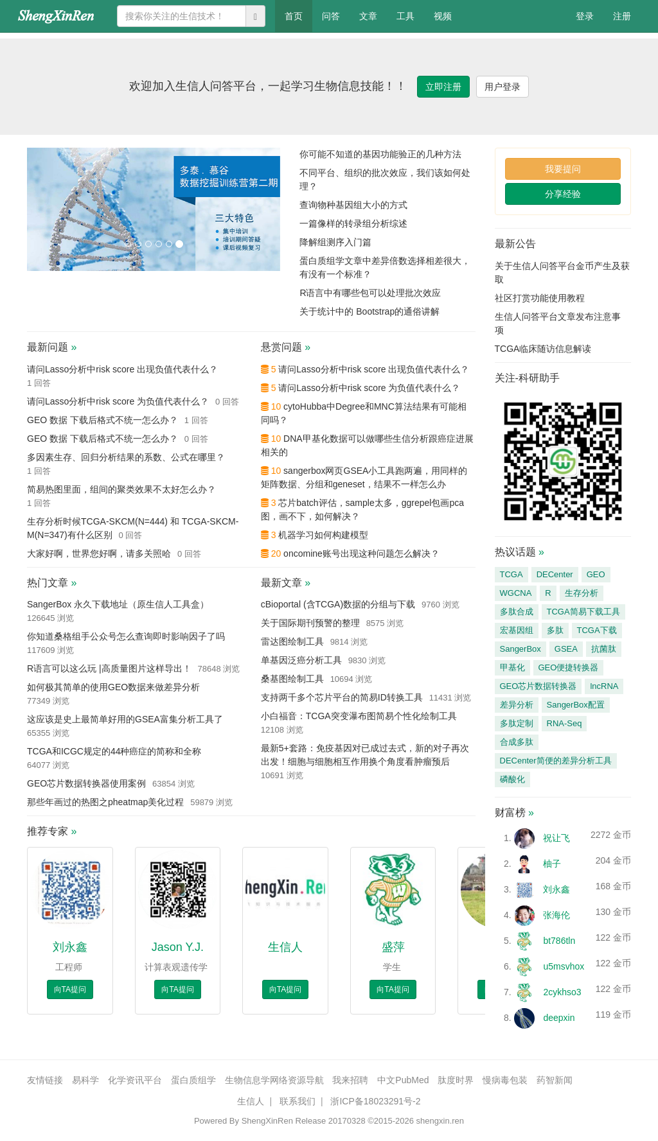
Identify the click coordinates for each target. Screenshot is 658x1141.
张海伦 (556, 915)
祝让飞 (556, 838)
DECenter (555, 574)
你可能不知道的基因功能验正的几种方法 (380, 154)
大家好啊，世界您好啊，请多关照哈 (99, 553)
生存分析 (581, 593)
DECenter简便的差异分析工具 (556, 760)
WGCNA (516, 593)
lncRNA (604, 686)
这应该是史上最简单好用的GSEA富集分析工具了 (125, 719)
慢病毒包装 (505, 1080)
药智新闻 (555, 1080)
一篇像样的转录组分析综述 (353, 223)
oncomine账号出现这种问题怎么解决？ (361, 553)
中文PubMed (403, 1080)
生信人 (285, 947)
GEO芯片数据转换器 (538, 686)
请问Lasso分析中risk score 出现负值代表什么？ (122, 369)
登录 (585, 16)
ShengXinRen (267, 1121)
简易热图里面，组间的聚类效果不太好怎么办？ (121, 489)
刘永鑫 (70, 947)
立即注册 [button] (443, 87)
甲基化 (512, 667)
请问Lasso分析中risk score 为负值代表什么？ (118, 401)
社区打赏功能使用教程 (540, 298)
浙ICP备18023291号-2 (375, 1101)
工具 (405, 16)
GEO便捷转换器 (568, 667)
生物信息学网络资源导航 (274, 1080)
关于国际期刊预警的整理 (310, 623)
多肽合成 (516, 611)
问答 (331, 16)
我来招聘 (350, 1080)
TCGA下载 (597, 630)
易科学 (85, 1080)
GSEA (566, 649)
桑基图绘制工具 (292, 679)
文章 (368, 16)
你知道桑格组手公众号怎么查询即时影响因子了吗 (126, 636)
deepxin (558, 1018)
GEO (596, 574)
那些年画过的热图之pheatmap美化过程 (105, 802)
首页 (298, 15)
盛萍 (393, 947)
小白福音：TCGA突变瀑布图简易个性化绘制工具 (359, 716)
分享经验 (563, 194)
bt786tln (559, 941)
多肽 (555, 630)
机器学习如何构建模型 (323, 535)
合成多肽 (516, 742)
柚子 (552, 863)
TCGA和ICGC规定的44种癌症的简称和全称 (114, 751)
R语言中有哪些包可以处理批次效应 (370, 293)
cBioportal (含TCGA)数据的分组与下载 (338, 604)
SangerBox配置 (576, 705)
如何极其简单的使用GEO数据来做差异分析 (113, 687)
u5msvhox (563, 966)
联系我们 (298, 1101)
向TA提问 (70, 989)
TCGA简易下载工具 (583, 611)
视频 (443, 16)
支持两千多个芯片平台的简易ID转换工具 (342, 697)
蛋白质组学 (193, 1080)
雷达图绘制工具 (292, 641)
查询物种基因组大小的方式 (353, 205)
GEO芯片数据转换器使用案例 (86, 783)
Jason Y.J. (178, 947)
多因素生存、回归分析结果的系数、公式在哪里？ (126, 457)
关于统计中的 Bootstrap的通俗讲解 (369, 311)
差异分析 (516, 705)
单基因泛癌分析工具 (301, 660)
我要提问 (563, 169)
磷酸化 (512, 779)
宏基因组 (516, 630)
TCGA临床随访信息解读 (543, 349)
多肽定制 (516, 723)
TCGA (511, 574)
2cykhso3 (562, 992)
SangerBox (520, 649)
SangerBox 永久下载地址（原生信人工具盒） (118, 604)
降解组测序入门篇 (335, 242)
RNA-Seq (564, 723)
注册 (622, 16)
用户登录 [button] (502, 87)
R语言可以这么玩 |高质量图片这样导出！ (109, 668)
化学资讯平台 (135, 1080)
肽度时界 (456, 1080)
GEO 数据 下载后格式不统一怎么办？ (102, 420)
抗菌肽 (603, 649)
